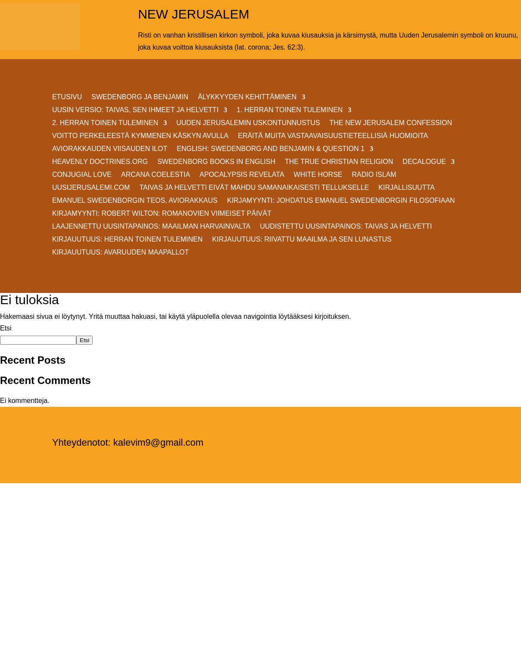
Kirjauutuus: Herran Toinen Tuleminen (127, 239)
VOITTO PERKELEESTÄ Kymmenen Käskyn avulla (140, 136)
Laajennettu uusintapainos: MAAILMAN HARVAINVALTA (151, 226)
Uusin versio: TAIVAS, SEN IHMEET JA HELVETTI (135, 110)
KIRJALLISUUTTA (406, 188)
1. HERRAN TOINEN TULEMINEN (290, 110)
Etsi (6, 328)
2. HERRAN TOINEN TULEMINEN (105, 123)
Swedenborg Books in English (216, 162)
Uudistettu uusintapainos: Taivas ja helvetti (346, 226)
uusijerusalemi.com (91, 188)
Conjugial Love (82, 175)
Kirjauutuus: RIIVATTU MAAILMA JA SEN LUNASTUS (301, 239)
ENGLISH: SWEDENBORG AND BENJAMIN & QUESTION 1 (271, 149)
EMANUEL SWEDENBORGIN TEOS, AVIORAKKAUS (135, 201)
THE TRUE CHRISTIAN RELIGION (339, 162)
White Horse (318, 175)
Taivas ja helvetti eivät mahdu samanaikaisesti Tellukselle (254, 188)
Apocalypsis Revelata (242, 175)
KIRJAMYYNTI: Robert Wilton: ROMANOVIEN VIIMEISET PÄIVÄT (161, 214)
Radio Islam (374, 175)
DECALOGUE (424, 162)
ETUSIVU (67, 97)
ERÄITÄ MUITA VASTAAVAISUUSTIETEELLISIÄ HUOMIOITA (333, 136)
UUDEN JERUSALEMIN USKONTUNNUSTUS (248, 123)
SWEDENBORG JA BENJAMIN (139, 97)
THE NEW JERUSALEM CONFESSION (391, 123)
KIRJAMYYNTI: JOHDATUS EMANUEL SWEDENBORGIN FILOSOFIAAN (341, 201)
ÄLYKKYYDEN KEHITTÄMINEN (247, 97)
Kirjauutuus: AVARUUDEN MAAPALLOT (120, 252)
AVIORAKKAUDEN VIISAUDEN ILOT (109, 149)
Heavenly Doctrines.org (100, 162)
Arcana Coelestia (155, 175)
